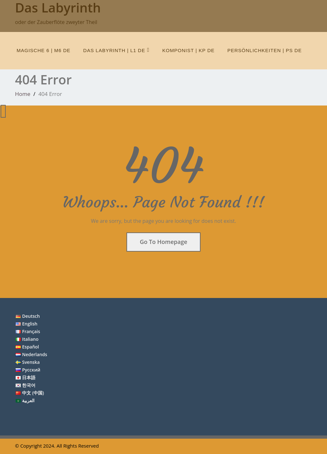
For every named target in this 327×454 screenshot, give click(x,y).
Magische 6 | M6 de (44, 50)
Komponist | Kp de (188, 50)
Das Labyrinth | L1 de (116, 50)
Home (22, 94)
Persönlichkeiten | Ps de (264, 50)
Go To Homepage (163, 242)
